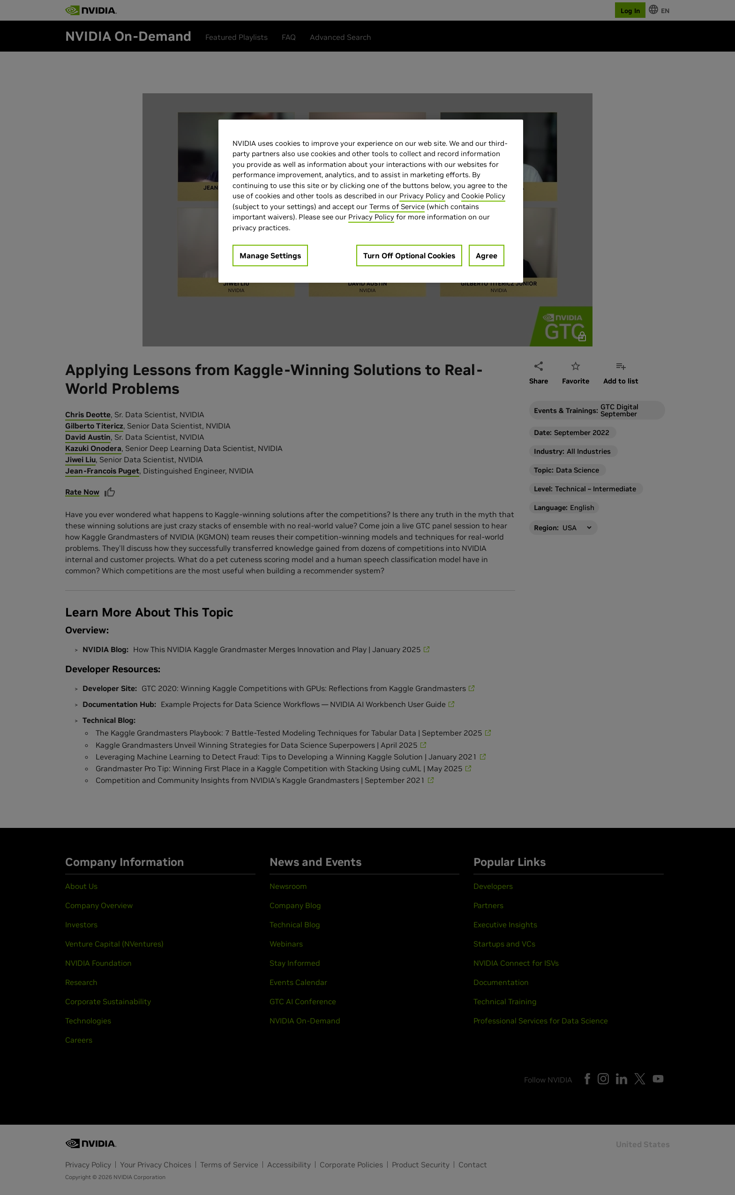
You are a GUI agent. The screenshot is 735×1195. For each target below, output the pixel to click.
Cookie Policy (483, 195)
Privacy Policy (422, 195)
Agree (486, 255)
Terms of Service (397, 206)
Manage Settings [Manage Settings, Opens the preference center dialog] (270, 255)
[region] (370, 201)
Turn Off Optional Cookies (409, 255)
